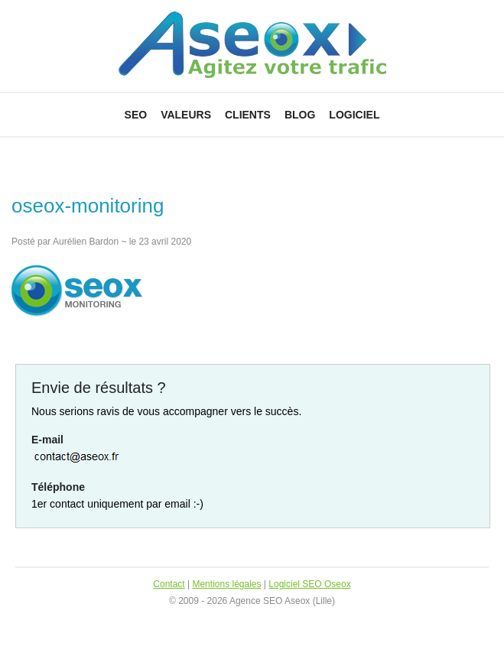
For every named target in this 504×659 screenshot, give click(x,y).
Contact (168, 584)
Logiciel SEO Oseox (309, 584)
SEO (136, 115)
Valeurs (186, 115)
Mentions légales (226, 584)
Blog (300, 115)
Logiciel (354, 115)
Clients (248, 115)
